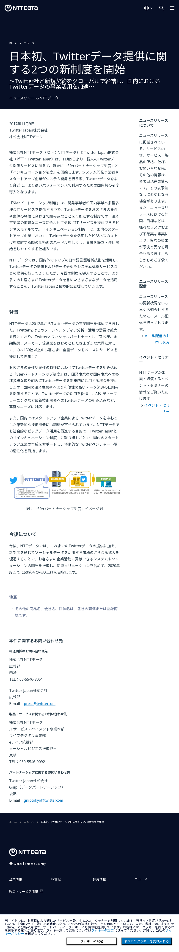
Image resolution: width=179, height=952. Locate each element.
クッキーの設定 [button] (102, 930)
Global (30, 863)
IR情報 (56, 879)
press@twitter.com (39, 703)
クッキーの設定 (91, 941)
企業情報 (15, 879)
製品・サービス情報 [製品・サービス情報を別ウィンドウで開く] (23, 891)
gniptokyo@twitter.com (43, 800)
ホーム (13, 43)
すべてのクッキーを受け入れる (146, 941)
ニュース (29, 43)
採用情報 (99, 879)
